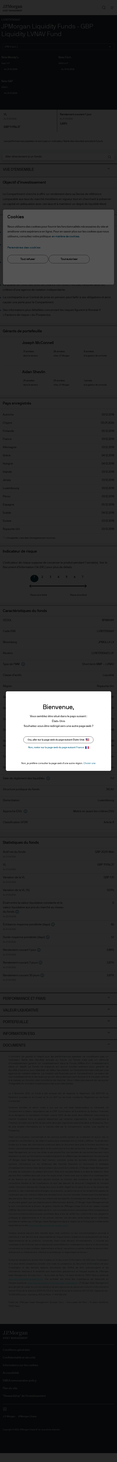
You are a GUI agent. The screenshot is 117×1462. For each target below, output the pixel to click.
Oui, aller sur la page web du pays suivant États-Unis (58, 739)
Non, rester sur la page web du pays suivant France (58, 747)
